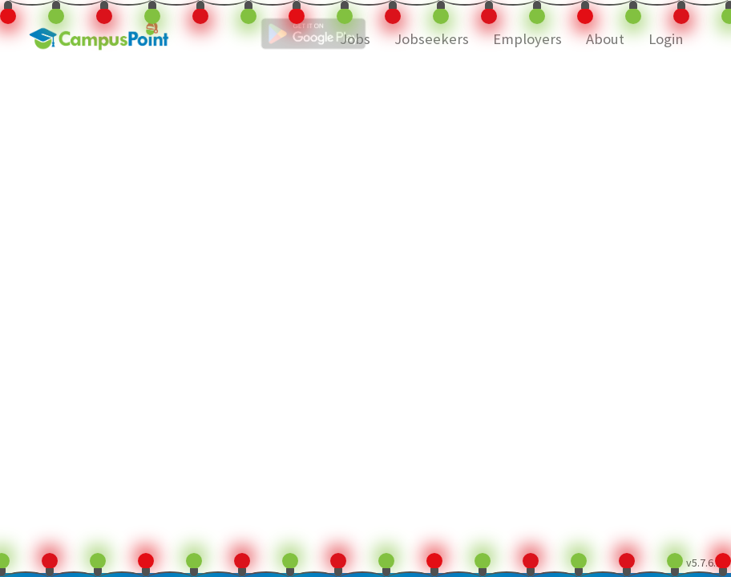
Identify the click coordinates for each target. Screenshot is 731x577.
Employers (527, 39)
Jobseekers (431, 39)
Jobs (355, 39)
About (605, 39)
